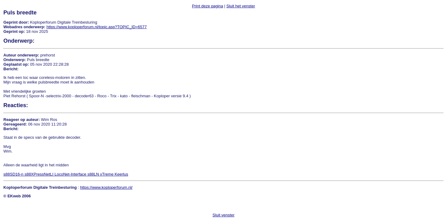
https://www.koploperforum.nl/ (106, 187)
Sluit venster (224, 215)
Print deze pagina (207, 6)
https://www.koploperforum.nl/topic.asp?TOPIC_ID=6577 (96, 27)
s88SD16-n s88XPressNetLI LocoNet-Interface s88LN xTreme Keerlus (65, 174)
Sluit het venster (240, 6)
